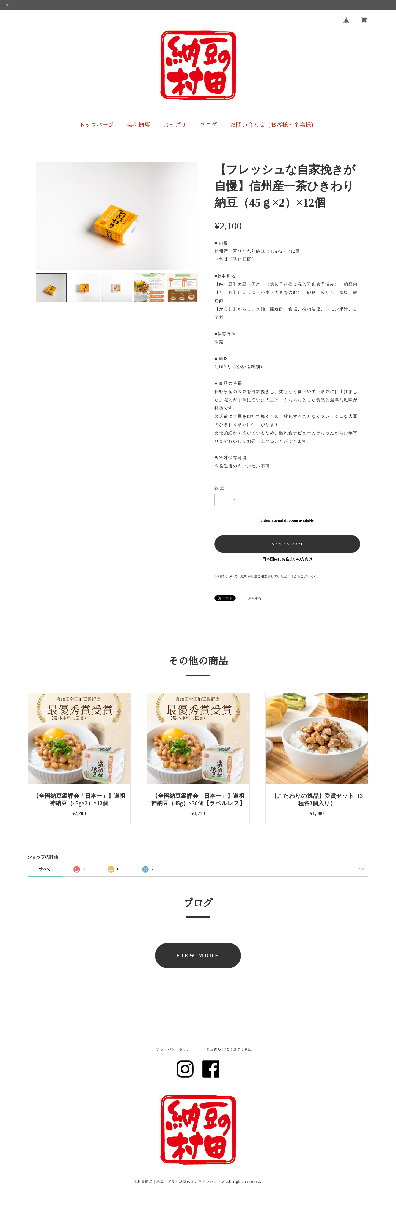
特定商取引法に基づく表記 (229, 1049)
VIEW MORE (198, 955)
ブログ (208, 125)
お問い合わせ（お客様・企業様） (273, 125)
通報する (254, 598)
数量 (220, 488)
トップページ (96, 125)
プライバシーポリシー (175, 1049)
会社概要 (138, 125)
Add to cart (287, 544)
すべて (45, 869)
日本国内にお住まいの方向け (287, 559)
